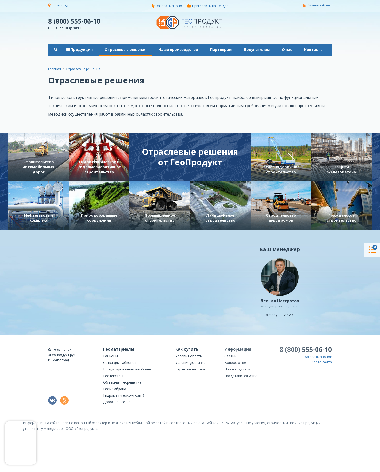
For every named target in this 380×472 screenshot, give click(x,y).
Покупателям (257, 49)
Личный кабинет (320, 5)
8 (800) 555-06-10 (74, 20)
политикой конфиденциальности (307, 468)
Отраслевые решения (125, 49)
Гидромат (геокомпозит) (123, 395)
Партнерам (221, 49)
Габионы (110, 356)
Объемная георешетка (122, 382)
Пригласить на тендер (208, 5)
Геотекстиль (113, 375)
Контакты (313, 49)
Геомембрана (114, 388)
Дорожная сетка (117, 402)
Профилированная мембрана (127, 369)
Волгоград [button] (60, 5)
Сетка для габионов (119, 362)
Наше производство (178, 49)
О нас (287, 49)
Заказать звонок (167, 5)
